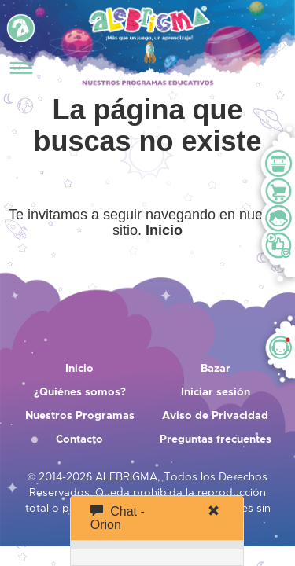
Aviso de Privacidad (215, 415)
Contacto (79, 439)
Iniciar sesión (215, 392)
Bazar (215, 368)
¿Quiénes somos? (80, 392)
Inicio (79, 368)
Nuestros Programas (80, 415)
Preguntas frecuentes (215, 439)
